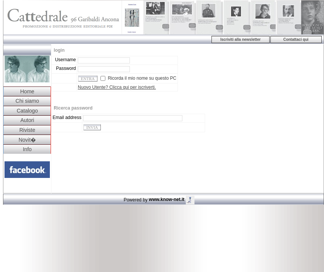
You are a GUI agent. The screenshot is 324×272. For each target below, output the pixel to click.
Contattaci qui (296, 39)
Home (27, 91)
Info (27, 149)
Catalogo (27, 111)
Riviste (27, 130)
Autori (27, 120)
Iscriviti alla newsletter (240, 39)
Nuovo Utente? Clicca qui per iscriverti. (117, 87)
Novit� (27, 140)
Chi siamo (27, 101)
